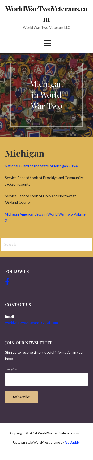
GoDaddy (72, 442)
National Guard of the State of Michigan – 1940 (42, 166)
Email (11, 370)
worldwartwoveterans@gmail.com (31, 322)
